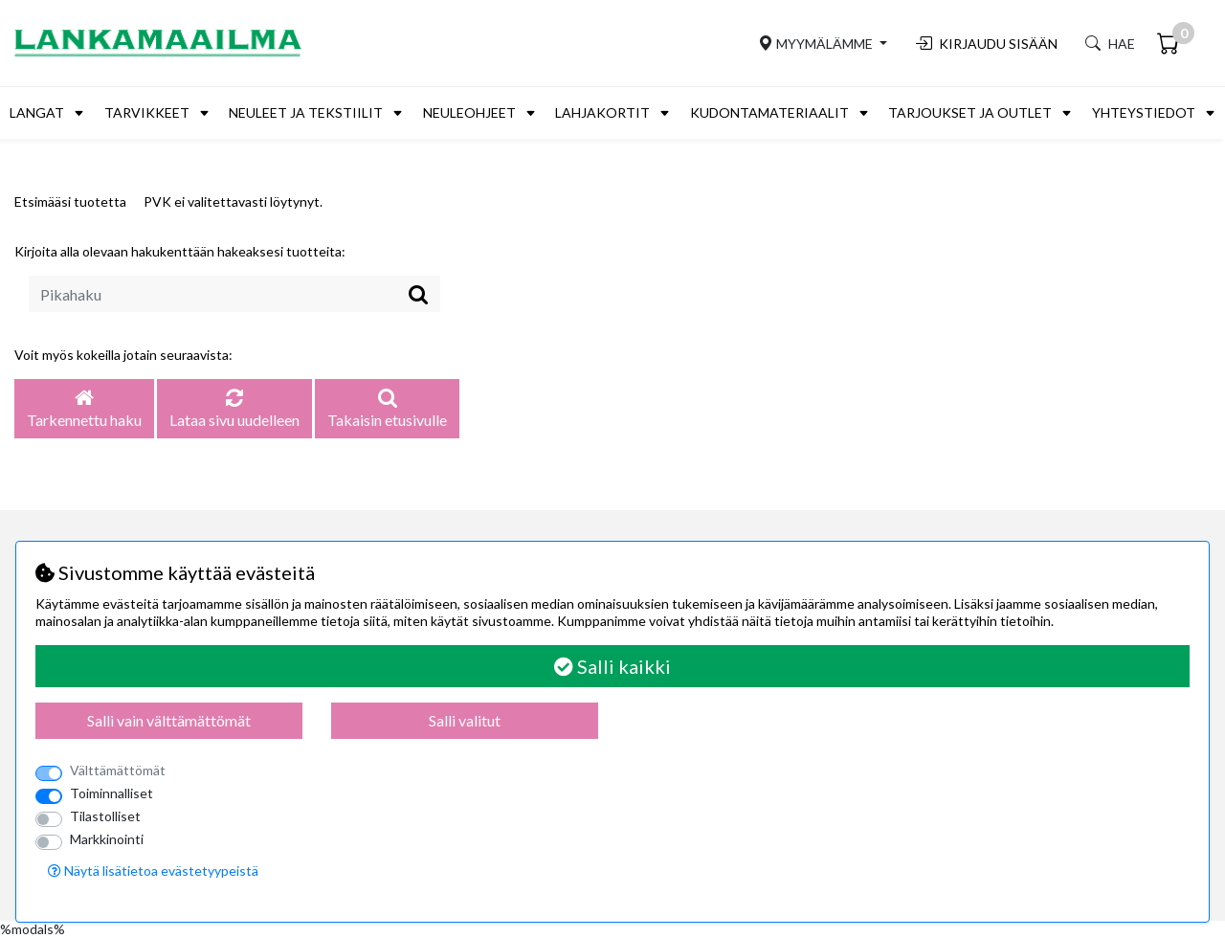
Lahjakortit (602, 112)
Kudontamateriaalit (769, 112)
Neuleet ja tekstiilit (306, 112)
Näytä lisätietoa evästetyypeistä (153, 870)
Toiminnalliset (111, 793)
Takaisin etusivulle (387, 410)
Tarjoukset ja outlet (970, 112)
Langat (37, 112)
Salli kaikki (612, 666)
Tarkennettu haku (84, 410)
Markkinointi (107, 839)
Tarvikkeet (146, 112)
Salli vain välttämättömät (169, 720)
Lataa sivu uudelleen (234, 410)
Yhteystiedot (1143, 112)
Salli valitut (465, 720)
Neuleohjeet (469, 112)
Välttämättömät (118, 770)
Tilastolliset (105, 816)
